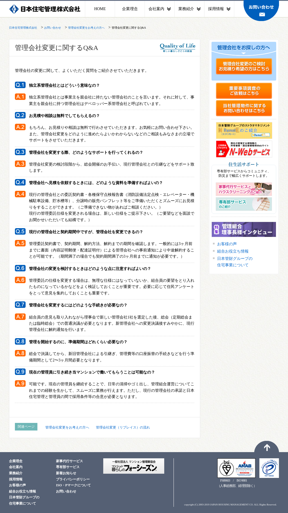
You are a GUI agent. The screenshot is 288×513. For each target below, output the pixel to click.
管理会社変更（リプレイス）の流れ (123, 427)
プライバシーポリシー (73, 479)
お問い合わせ (261, 10)
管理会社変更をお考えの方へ (67, 427)
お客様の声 (227, 244)
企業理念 (130, 9)
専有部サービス (68, 467)
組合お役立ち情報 (233, 251)
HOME (100, 9)
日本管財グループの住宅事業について (235, 261)
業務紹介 (15, 473)
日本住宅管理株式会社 (45, 9)
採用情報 (15, 479)
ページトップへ (266, 446)
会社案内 (15, 467)
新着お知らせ (66, 473)
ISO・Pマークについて (73, 485)
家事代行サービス (69, 461)
